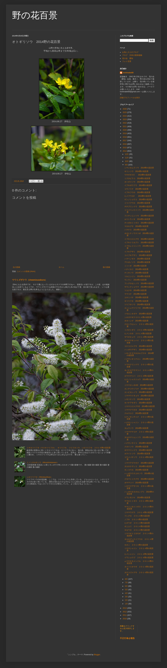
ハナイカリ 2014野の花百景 (136, 269)
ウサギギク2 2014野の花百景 (137, 175)
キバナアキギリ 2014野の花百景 (138, 403)
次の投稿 (16, 267)
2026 (125, 109)
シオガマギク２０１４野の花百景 (138, 317)
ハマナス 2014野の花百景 (135, 230)
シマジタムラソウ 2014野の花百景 (139, 168)
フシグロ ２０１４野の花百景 (137, 516)
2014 (125, 151)
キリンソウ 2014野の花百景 (136, 171)
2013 (125, 608)
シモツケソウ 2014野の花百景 (137, 399)
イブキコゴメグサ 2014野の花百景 (139, 239)
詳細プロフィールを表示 (130, 98)
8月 (126, 579)
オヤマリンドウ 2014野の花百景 (138, 450)
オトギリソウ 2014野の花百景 (137, 182)
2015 (125, 148)
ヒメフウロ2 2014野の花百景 (137, 196)
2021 (125, 126)
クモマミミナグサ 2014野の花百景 (139, 479)
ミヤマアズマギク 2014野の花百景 (139, 463)
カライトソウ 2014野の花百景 (137, 454)
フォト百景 (126, 61)
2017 (125, 140)
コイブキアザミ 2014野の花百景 (138, 255)
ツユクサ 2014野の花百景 (135, 290)
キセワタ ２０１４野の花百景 (137, 530)
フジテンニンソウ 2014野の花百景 (139, 216)
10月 (127, 161)
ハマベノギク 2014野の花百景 (137, 259)
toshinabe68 (128, 73)
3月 (126, 597)
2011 (125, 615)
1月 (126, 604)
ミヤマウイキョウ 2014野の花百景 (139, 396)
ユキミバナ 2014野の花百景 (136, 297)
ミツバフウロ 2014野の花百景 (137, 203)
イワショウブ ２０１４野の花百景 (138, 558)
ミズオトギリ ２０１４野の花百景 (138, 330)
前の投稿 (106, 267)
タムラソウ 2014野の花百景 (136, 428)
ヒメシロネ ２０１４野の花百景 (138, 333)
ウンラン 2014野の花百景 (135, 280)
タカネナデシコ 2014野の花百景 (138, 466)
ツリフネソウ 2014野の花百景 (137, 304)
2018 (125, 137)
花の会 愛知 (127, 58)
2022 (125, 123)
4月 (126, 593)
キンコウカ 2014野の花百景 (136, 470)
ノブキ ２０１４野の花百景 (136, 519)
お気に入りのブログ (130, 52)
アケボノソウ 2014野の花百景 (137, 262)
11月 (127, 158)
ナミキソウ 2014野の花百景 (136, 273)
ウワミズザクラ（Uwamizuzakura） (29, 280)
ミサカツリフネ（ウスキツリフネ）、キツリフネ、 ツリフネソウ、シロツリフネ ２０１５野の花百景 (69, 448)
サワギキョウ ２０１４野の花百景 (138, 337)
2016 (125, 144)
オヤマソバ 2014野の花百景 (136, 483)
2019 (125, 133)
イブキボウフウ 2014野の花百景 (138, 185)
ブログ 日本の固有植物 (132, 55)
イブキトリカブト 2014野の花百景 (139, 242)
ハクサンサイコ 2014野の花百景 (138, 443)
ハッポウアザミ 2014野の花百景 (138, 350)
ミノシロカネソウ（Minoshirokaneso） (43, 462)
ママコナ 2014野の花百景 (135, 294)
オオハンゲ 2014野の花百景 (136, 321)
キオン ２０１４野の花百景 (136, 545)
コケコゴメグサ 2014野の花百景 (138, 346)
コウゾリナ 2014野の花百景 (136, 189)
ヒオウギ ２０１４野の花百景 (137, 523)
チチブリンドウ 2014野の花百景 (138, 207)
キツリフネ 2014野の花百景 (136, 301)
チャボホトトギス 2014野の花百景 (139, 223)
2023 (125, 119)
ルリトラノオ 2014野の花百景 (137, 219)
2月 (126, 600)
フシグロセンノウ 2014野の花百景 (139, 283)
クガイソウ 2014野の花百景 (136, 447)
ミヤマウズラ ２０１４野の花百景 (138, 512)
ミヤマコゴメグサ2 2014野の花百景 (139, 406)
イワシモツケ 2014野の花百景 (137, 497)
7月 (126, 582)
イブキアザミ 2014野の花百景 (137, 252)
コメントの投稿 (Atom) (26, 271)
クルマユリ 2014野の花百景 (136, 413)
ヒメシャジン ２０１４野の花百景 (138, 554)
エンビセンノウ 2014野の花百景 (138, 392)
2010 (125, 619)
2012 (125, 612)
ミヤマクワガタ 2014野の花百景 (138, 410)
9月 (126, 165)
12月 (127, 154)
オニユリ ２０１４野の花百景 (137, 526)
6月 (126, 586)
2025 (125, 112)
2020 (125, 130)
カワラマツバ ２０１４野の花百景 (138, 376)
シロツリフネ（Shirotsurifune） (39, 477)
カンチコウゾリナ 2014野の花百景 (139, 389)
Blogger (97, 655)
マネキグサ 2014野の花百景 (136, 226)
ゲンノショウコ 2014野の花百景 (138, 199)
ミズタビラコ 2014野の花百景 (137, 178)
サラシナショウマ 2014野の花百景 (139, 287)
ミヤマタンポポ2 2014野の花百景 (138, 385)
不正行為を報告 (127, 638)
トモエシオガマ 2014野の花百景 (138, 314)
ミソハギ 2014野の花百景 (135, 266)
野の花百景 (35, 15)
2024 (125, 116)
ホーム (61, 267)
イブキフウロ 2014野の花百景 (137, 192)
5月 (126, 590)
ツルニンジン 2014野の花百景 (137, 276)
